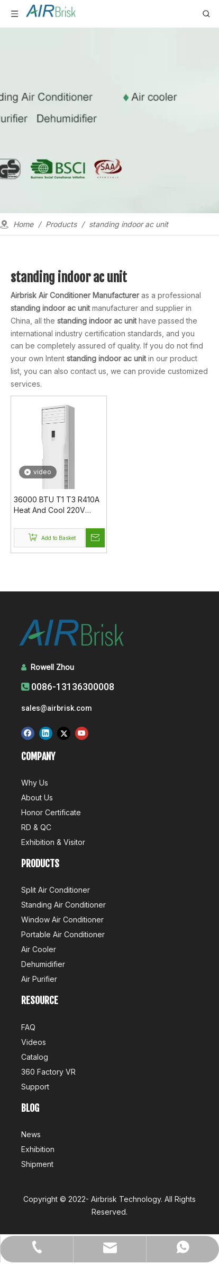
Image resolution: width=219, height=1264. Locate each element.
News (31, 1134)
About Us (37, 797)
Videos (33, 1042)
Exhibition (37, 1149)
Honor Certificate (51, 812)
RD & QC (36, 827)
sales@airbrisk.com (56, 708)
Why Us (34, 782)
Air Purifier (39, 978)
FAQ (28, 1027)
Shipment (37, 1164)
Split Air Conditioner (55, 889)
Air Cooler (38, 949)
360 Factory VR (48, 1071)
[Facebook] (27, 733)
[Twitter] (63, 733)
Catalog (34, 1056)
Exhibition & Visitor (53, 842)
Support (35, 1086)
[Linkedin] (45, 733)
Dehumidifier (43, 964)
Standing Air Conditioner (63, 904)
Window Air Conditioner (62, 919)
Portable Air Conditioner (63, 934)
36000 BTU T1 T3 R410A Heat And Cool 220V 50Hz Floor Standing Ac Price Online (56, 505)
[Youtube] (81, 733)
